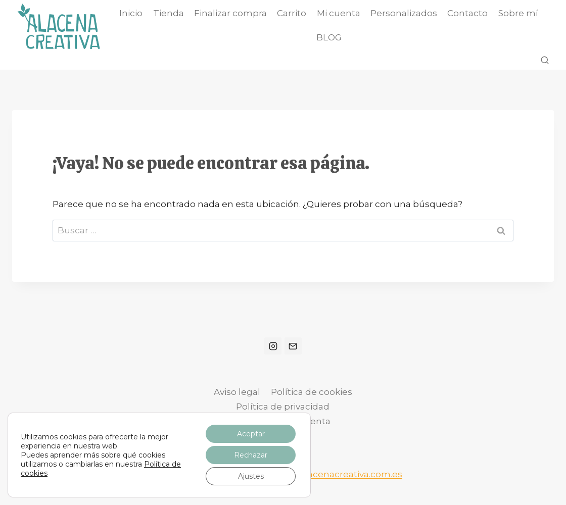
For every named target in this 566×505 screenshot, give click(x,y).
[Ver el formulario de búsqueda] (545, 61)
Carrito (291, 13)
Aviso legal (237, 392)
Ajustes (251, 476)
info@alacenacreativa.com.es (338, 474)
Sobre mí (518, 13)
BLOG (329, 37)
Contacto (467, 13)
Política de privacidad (282, 406)
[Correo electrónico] (293, 346)
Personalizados (403, 13)
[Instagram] (272, 346)
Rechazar (250, 455)
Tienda (168, 13)
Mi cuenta (338, 13)
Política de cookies (311, 392)
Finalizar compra (230, 13)
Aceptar (251, 433)
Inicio (131, 13)
